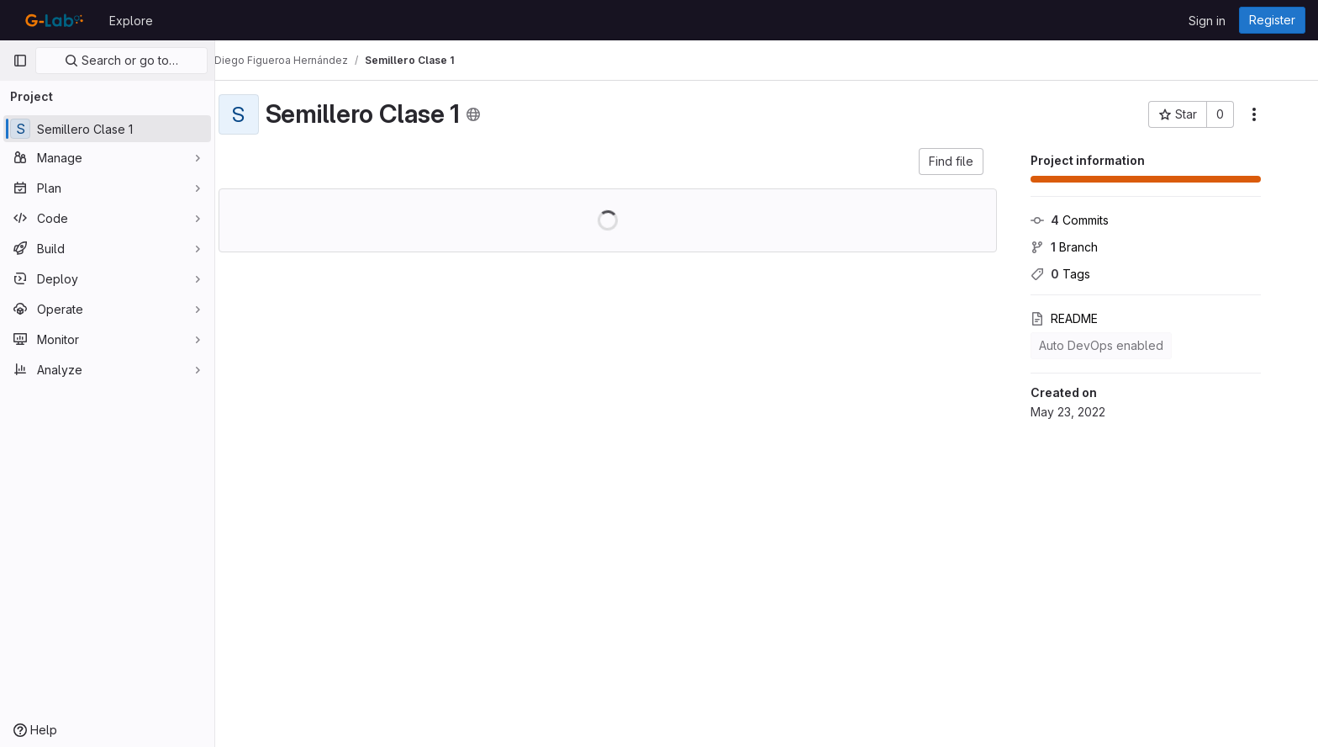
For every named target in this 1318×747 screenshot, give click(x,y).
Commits (1093, 220)
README (1087, 318)
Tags (1084, 274)
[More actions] (1277, 114)
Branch (1087, 247)
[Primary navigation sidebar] (20, 60)
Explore (131, 20)
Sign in (1207, 20)
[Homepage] (52, 20)
